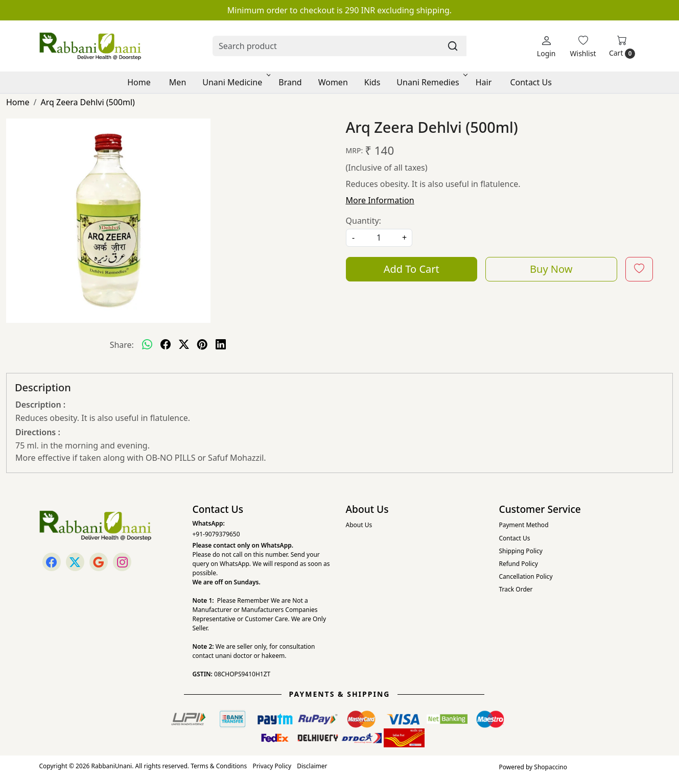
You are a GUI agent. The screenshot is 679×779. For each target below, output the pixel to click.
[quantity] (379, 238)
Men (177, 82)
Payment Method (524, 525)
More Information (380, 200)
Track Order (516, 589)
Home (139, 82)
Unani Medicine (235, 82)
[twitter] (184, 345)
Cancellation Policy (526, 576)
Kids (372, 82)
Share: (122, 344)
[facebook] (165, 345)
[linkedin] (221, 345)
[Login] (546, 46)
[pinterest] (202, 345)
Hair (484, 82)
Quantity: (363, 220)
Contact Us (530, 82)
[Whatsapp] (147, 345)
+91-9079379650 (216, 534)
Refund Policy (518, 563)
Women (333, 82)
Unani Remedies (430, 82)
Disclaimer (312, 766)
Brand (289, 82)
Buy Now (551, 269)
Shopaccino (550, 767)
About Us (359, 525)
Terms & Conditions (219, 766)
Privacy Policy (271, 766)
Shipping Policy (521, 551)
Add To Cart (411, 269)
